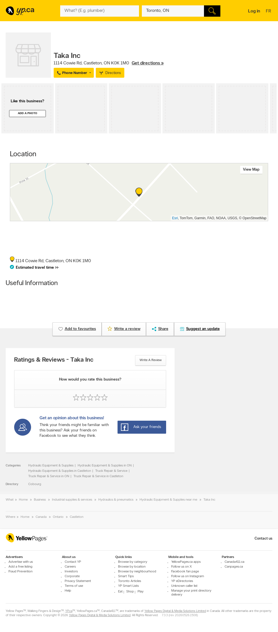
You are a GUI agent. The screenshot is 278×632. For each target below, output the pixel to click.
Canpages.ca (234, 566)
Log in (254, 11)
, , (109, 63)
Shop (130, 591)
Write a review (151, 360)
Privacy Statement (78, 581)
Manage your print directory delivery (191, 592)
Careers (70, 566)
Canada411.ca (234, 562)
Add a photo (27, 113)
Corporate (72, 576)
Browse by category (132, 562)
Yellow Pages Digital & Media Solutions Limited (175, 611)
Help (68, 590)
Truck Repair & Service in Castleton (98, 476)
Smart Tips (126, 576)
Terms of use (74, 586)
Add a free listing (20, 566)
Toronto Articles (129, 581)
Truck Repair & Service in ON (48, 476)
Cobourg (34, 484)
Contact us (263, 538)
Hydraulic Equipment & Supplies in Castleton (59, 471)
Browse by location (131, 566)
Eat (120, 591)
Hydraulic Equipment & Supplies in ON (105, 465)
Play (141, 591)
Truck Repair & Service (111, 471)
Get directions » (148, 63)
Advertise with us (20, 562)
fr (269, 11)
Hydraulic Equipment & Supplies (50, 465)
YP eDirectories (182, 581)
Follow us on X (181, 566)
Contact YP (73, 562)
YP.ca (68, 611)
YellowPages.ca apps (186, 562)
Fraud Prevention (20, 571)
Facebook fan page (185, 571)
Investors (71, 571)
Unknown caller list (184, 586)
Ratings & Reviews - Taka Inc (54, 360)
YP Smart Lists (128, 586)
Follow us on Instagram (187, 576)
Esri (175, 218)
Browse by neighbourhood (137, 571)
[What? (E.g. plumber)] (99, 11)
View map (251, 169)
